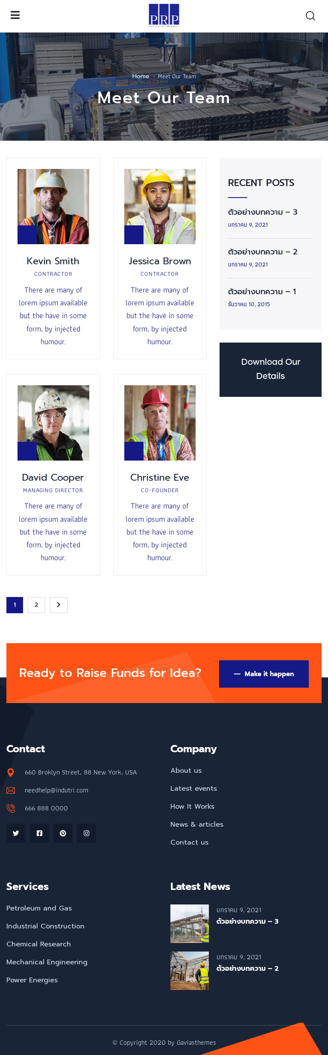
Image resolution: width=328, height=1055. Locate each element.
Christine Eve (159, 477)
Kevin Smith (53, 261)
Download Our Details (270, 369)
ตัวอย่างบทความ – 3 (262, 212)
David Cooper (53, 477)
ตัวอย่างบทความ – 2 (263, 251)
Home (140, 76)
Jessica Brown (160, 261)
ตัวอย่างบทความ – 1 (262, 291)
